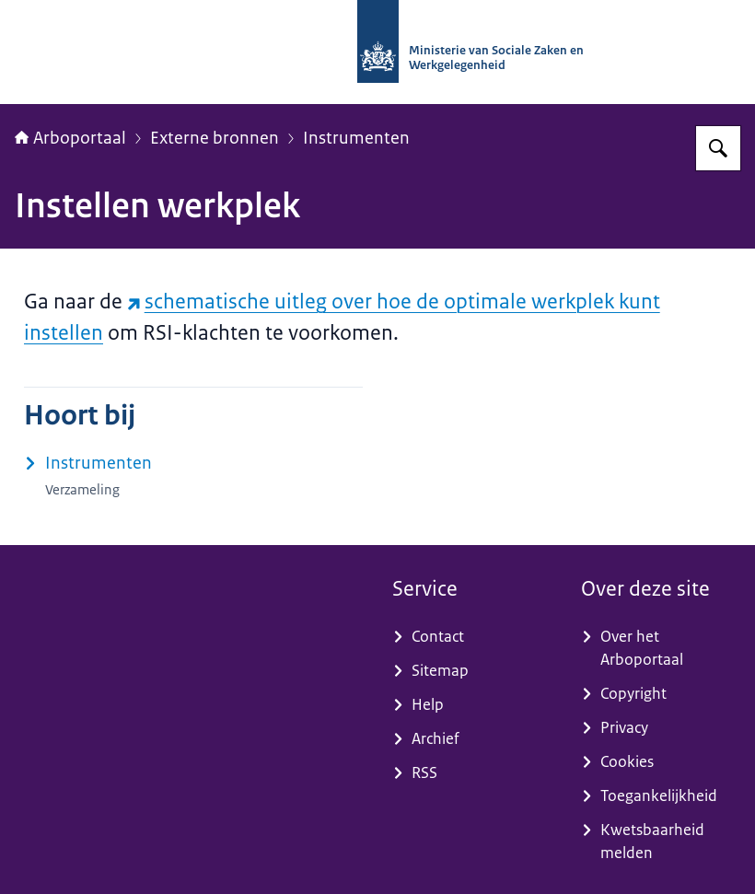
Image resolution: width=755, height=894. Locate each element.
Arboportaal (70, 138)
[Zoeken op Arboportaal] (718, 148)
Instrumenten (356, 138)
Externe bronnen (214, 138)
